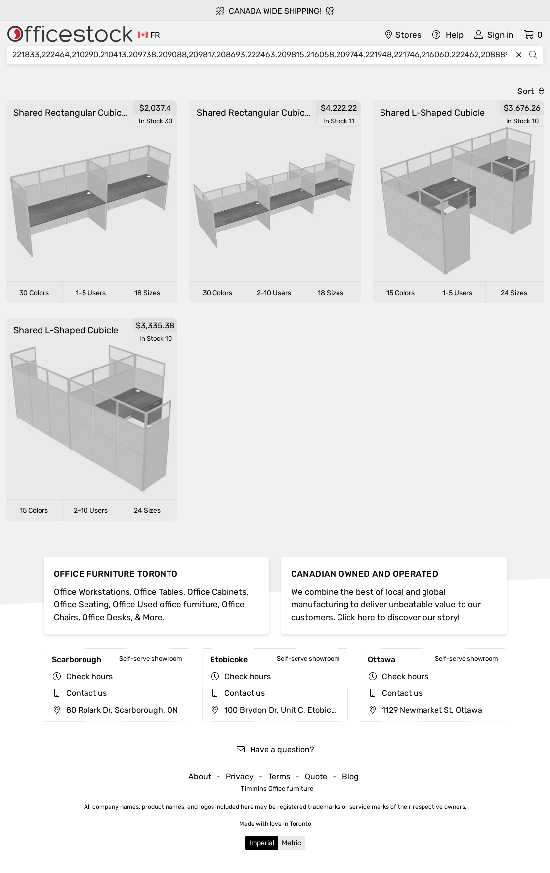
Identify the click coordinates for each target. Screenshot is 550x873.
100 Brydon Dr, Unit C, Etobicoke (277, 710)
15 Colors (400, 293)
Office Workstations (92, 592)
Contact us (86, 693)
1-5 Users (91, 293)
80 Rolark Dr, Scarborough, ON (115, 710)
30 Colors (34, 293)
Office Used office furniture (165, 604)
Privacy (240, 776)
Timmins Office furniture (277, 788)
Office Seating (81, 604)
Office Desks (106, 617)
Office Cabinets (217, 592)
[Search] (262, 55)
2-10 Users (274, 293)
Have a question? (275, 749)
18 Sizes (147, 293)
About (199, 776)
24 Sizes (514, 293)
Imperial (261, 843)
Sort (530, 91)
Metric (291, 843)
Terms (279, 776)
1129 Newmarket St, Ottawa (425, 710)
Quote (316, 776)
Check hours (89, 676)
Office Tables (158, 592)
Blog (350, 776)
